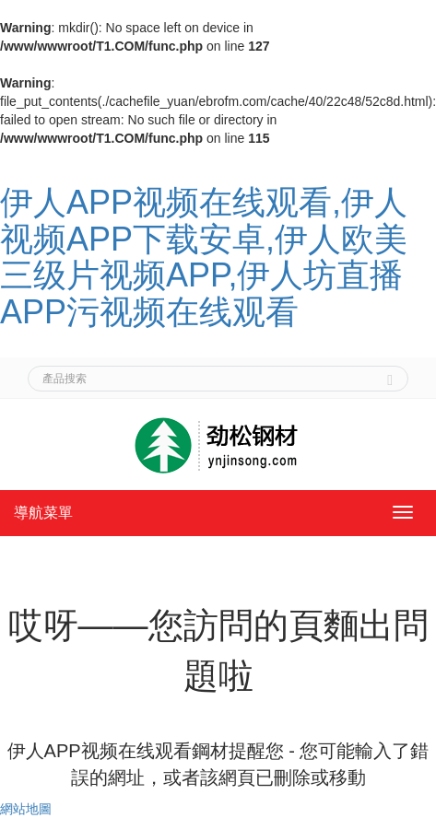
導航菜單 (43, 512)
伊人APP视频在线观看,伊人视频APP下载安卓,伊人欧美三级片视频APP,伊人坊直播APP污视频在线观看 (203, 257)
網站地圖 (26, 808)
